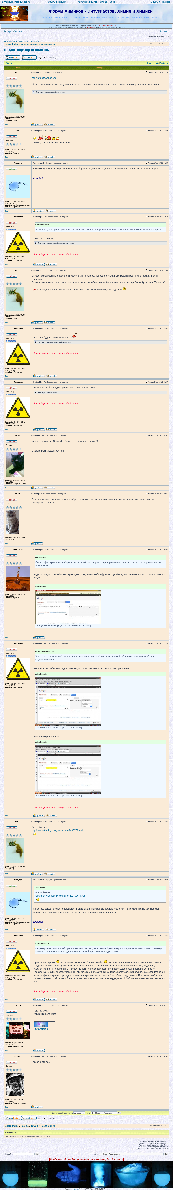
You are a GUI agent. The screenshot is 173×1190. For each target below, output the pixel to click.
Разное (25, 44)
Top (6, 125)
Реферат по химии (45, 392)
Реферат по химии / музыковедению (54, 243)
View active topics (32, 41)
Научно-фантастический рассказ (52, 342)
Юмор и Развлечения (43, 44)
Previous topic (153, 63)
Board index (11, 44)
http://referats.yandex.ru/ (44, 78)
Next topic (164, 63)
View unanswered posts (13, 41)
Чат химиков (41, 1028)
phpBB (76, 1189)
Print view (9, 63)
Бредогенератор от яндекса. (26, 50)
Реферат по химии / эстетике (48, 92)
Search (164, 32)
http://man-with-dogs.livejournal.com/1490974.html (57, 830)
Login (7, 32)
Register (17, 32)
